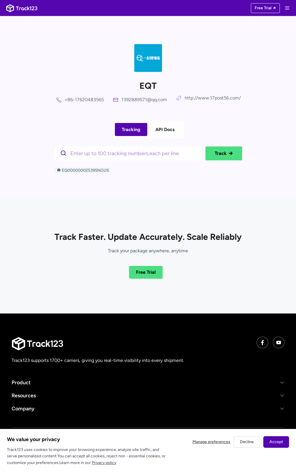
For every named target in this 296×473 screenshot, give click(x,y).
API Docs (164, 129)
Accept (276, 441)
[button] (148, 382)
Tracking (131, 129)
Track (224, 153)
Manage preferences (211, 441)
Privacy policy (104, 462)
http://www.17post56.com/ (213, 98)
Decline (247, 441)
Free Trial (146, 272)
